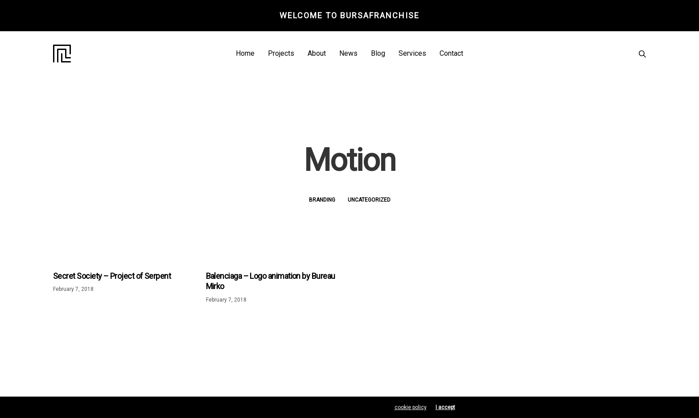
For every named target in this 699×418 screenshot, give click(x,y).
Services (412, 53)
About (317, 53)
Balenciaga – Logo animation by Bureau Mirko (270, 281)
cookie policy (411, 407)
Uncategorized (369, 200)
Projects (281, 53)
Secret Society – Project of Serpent (112, 276)
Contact (451, 53)
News (348, 53)
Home (245, 53)
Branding (322, 200)
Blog (378, 53)
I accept (445, 407)
